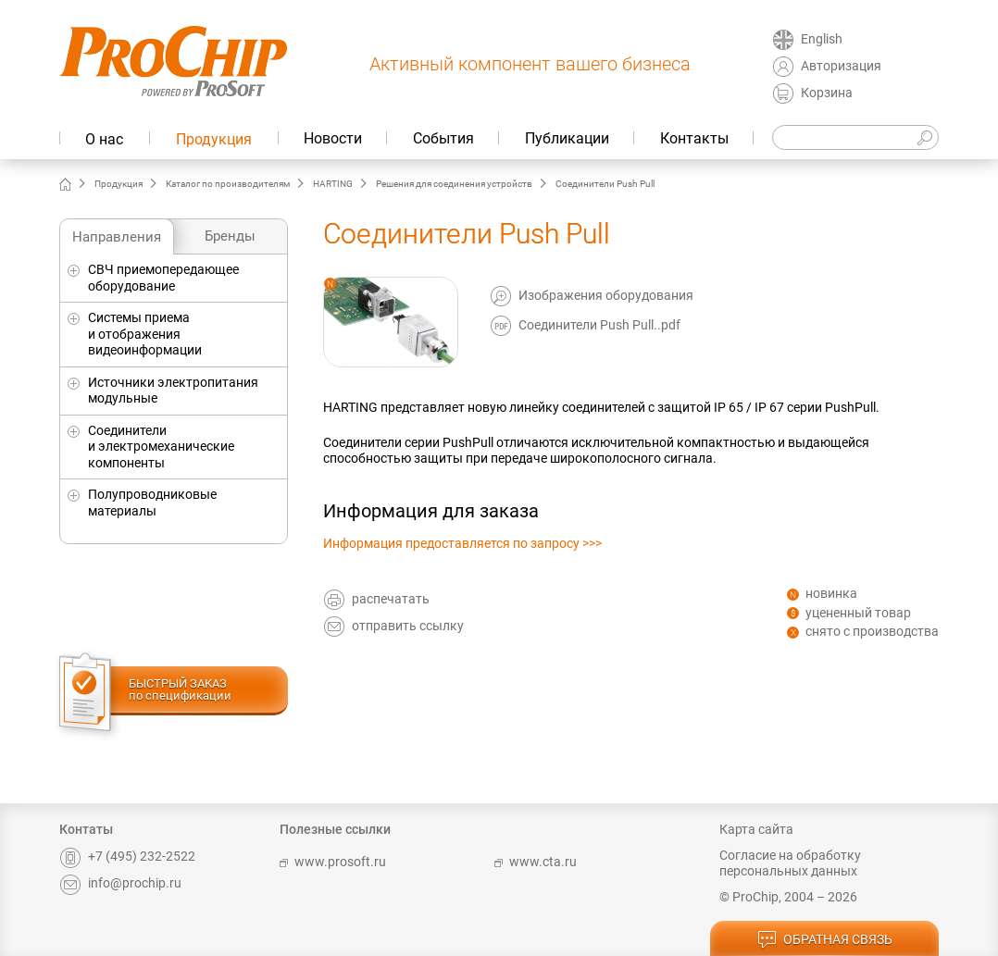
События (443, 138)
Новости (333, 138)
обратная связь (824, 940)
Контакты (694, 138)
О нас (104, 139)
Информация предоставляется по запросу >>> (462, 543)
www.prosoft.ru (333, 861)
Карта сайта (756, 829)
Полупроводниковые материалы (152, 502)
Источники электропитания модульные (173, 390)
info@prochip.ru (120, 882)
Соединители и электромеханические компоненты (161, 446)
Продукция (214, 139)
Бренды (230, 236)
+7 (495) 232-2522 (127, 856)
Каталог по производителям (228, 184)
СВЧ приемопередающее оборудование (163, 277)
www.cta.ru (535, 861)
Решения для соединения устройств (454, 184)
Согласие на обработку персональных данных (790, 863)
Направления (116, 237)
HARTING (333, 184)
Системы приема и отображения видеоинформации (145, 333)
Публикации (567, 138)
